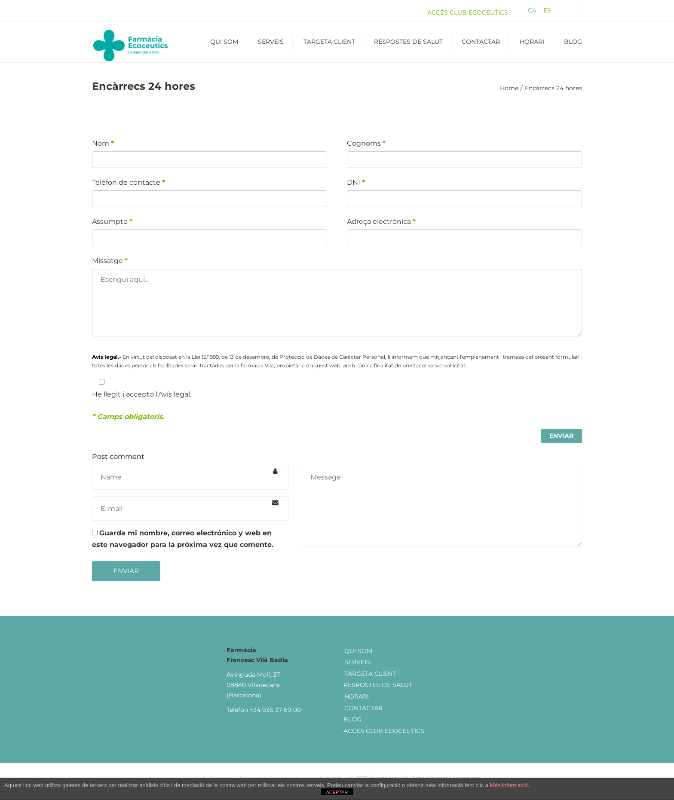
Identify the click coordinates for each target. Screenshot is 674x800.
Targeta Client (329, 45)
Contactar (481, 45)
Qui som (224, 45)
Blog (573, 45)
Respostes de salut (408, 45)
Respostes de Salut (377, 692)
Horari (532, 45)
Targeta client (370, 680)
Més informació (509, 785)
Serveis (271, 45)
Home (509, 95)
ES (547, 10)
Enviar (126, 578)
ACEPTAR (337, 792)
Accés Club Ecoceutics (467, 12)
